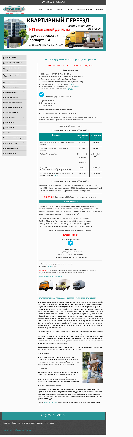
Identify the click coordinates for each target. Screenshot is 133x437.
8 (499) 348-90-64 (70, 235)
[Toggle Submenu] (23, 92)
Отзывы (69, 9)
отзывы (50, 266)
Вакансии (99, 9)
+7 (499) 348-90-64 (53, 2)
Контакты (60, 9)
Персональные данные (84, 9)
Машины (49, 9)
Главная (39, 9)
